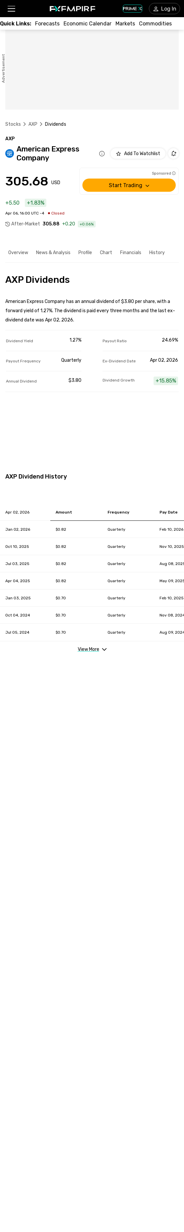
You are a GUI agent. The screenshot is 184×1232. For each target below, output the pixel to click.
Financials (130, 252)
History (157, 252)
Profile (85, 252)
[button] (11, 9)
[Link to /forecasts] (47, 23)
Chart (106, 252)
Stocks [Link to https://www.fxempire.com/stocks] (13, 124)
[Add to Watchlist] (138, 153)
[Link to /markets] (125, 23)
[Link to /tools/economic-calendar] (88, 23)
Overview (18, 252)
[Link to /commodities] (155, 23)
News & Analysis (53, 252)
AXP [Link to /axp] (32, 124)
